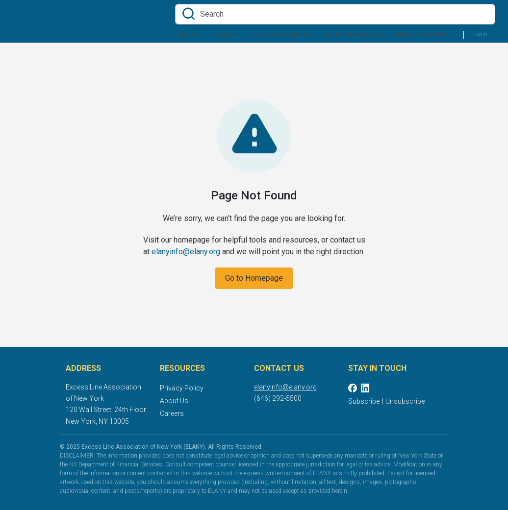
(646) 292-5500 (278, 398)
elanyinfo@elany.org (186, 251)
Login (480, 34)
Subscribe (364, 401)
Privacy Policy (181, 388)
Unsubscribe (405, 401)
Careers (172, 413)
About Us (174, 401)
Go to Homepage (254, 278)
